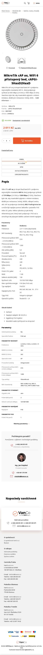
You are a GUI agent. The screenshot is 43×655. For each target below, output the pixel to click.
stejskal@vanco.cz (21, 476)
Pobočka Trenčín (10, 607)
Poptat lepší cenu (7, 150)
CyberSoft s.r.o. (29, 650)
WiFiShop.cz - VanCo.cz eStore (10, 3)
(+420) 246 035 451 (21, 444)
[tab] (21, 159)
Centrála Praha (10, 562)
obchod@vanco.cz (23, 526)
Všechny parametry (21, 424)
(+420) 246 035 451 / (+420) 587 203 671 (23, 523)
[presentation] (21, 159)
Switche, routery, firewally (31, 11)
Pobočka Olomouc (11, 584)
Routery (14, 13)
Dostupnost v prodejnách (21, 120)
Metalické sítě (16, 11)
